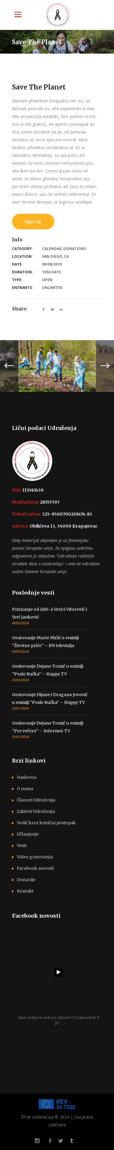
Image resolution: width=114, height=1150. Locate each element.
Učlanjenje (28, 834)
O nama (25, 788)
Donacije (26, 879)
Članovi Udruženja (36, 800)
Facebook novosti (35, 868)
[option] (57, 366)
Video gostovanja (35, 857)
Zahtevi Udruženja (36, 811)
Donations (74, 248)
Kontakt (25, 891)
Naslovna (26, 777)
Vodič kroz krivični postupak (46, 822)
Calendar (52, 248)
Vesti (21, 845)
